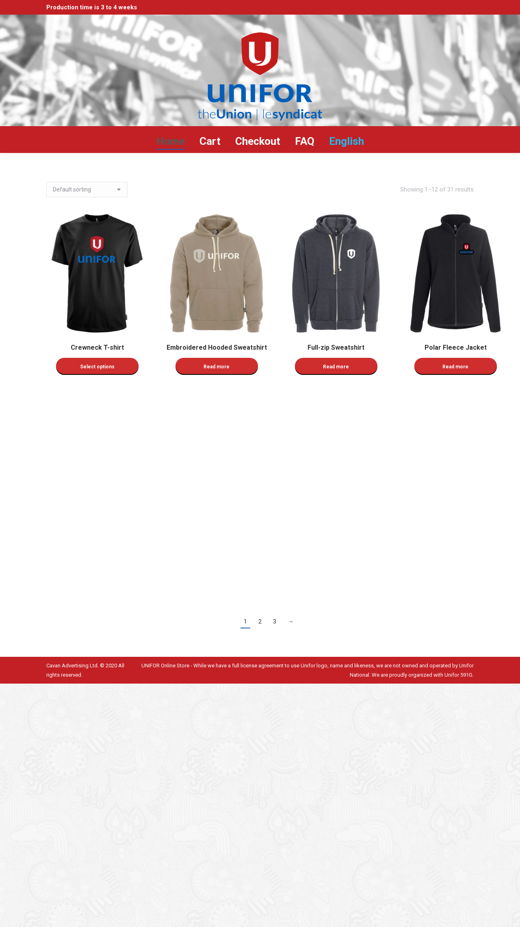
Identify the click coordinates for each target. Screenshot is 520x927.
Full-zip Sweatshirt (336, 347)
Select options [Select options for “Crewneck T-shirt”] (97, 367)
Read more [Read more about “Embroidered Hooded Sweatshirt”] (217, 367)
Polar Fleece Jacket (456, 347)
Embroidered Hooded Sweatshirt (217, 347)
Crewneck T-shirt (97, 347)
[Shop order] (87, 189)
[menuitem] (346, 141)
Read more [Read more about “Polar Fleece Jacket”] (455, 367)
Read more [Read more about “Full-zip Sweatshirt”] (336, 367)
